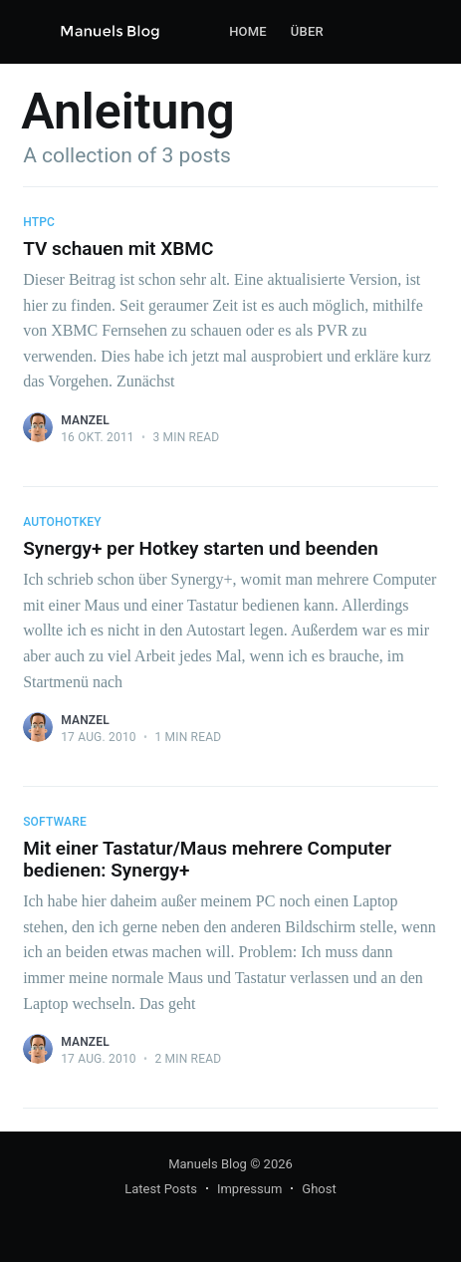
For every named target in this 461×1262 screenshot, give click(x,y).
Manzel (85, 420)
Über (307, 31)
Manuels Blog (207, 1163)
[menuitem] (248, 32)
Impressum (249, 1188)
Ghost (319, 1188)
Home (248, 31)
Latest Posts (160, 1188)
